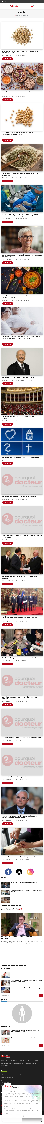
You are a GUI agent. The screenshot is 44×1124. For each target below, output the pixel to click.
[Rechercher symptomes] (41, 1045)
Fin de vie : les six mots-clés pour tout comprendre (20, 457)
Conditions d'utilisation (9, 1080)
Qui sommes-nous (7, 1077)
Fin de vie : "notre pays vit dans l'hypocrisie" (18, 377)
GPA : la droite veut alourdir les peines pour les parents (19, 698)
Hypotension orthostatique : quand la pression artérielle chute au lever (24, 973)
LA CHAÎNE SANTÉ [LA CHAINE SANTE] (7, 909)
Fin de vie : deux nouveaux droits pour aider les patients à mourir (19, 618)
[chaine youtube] (19, 910)
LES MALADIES (6, 969)
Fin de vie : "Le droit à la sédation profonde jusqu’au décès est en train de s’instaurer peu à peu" (21, 337)
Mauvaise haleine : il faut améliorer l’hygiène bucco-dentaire (25, 1038)
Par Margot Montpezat (22, 259)
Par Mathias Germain (22, 859)
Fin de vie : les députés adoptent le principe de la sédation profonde (20, 417)
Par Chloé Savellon (21, 178)
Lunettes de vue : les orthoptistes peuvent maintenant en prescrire (22, 256)
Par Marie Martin (20, 55)
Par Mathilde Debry (21, 137)
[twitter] (20, 871)
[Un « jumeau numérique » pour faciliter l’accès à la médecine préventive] (22, 924)
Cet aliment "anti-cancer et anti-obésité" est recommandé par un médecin (18, 133)
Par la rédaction (20, 460)
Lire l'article (8, 58)
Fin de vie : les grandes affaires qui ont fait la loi (19, 658)
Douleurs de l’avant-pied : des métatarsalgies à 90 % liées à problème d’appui (25, 1030)
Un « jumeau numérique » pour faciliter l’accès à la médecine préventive (18, 937)
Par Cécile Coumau (21, 499)
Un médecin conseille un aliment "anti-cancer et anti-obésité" (21, 93)
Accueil (18, 15)
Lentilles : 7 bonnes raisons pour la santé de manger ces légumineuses (21, 296)
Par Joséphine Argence (22, 300)
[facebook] (9, 871)
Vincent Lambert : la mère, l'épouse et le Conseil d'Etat (22, 738)
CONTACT (4, 1)
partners (15, 1091)
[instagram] (31, 871)
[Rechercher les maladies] (41, 995)
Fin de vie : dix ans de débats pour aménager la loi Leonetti (20, 577)
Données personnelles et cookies (12, 1075)
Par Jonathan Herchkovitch (23, 380)
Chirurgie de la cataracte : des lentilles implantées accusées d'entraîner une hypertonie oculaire (20, 215)
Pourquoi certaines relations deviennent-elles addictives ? (24, 883)
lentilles (25, 15)
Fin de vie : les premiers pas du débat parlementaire (21, 496)
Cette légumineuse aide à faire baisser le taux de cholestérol (20, 174)
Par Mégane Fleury (21, 218)
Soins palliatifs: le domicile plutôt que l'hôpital (19, 857)
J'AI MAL (4, 1000)
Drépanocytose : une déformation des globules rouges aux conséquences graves (26, 981)
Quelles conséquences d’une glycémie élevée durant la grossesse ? (26, 890)
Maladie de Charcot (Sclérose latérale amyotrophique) (26, 988)
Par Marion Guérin (21, 621)
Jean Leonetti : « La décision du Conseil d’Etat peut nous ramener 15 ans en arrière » (20, 817)
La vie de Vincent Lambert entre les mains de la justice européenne (22, 536)
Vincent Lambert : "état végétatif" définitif (17, 777)
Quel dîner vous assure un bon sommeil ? (22, 898)
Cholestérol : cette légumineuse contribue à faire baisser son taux (20, 52)
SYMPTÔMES (5, 1026)
